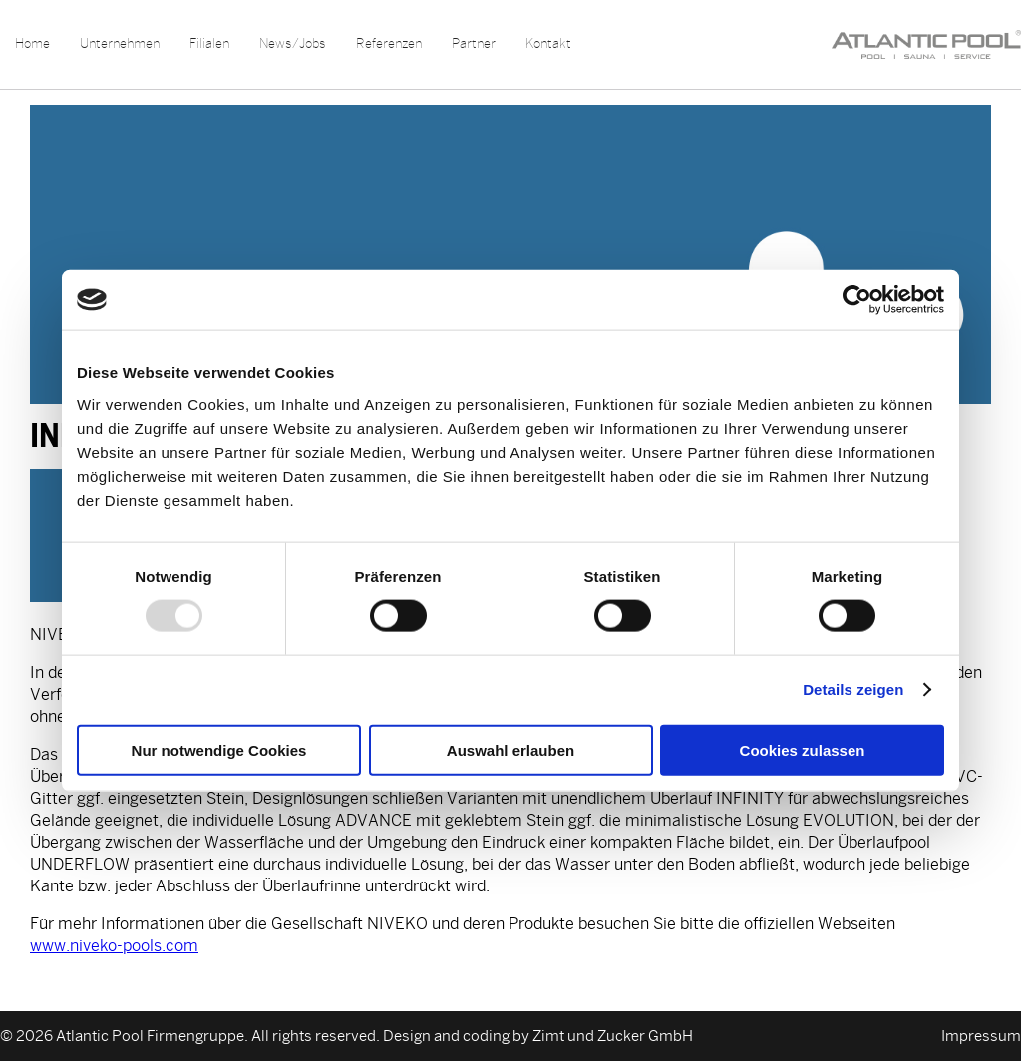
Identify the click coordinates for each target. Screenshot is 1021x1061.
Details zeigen (853, 689)
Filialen (209, 43)
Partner (474, 43)
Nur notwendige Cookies (219, 749)
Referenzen (389, 43)
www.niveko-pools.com (114, 945)
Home (32, 43)
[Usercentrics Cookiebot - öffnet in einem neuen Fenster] (857, 300)
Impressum (981, 1035)
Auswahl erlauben (510, 749)
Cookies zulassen (802, 749)
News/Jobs (292, 43)
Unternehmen (120, 43)
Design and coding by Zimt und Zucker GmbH (538, 1035)
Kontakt (548, 43)
